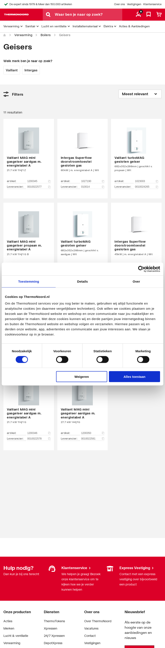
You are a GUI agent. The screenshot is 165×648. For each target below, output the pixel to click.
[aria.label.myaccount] (138, 14)
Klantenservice (152, 4)
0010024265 (146, 186)
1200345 (38, 181)
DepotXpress (53, 643)
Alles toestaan (134, 376)
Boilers (46, 35)
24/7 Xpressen (54, 635)
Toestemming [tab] (28, 281)
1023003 (146, 181)
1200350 (92, 433)
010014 (92, 186)
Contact (90, 635)
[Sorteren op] (140, 94)
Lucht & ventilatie (15, 635)
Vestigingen (134, 4)
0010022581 (92, 438)
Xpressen (50, 628)
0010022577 (38, 186)
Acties (7, 621)
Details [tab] (82, 281)
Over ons (119, 4)
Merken (8, 628)
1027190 (92, 181)
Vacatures (91, 628)
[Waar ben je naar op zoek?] (88, 15)
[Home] (4, 35)
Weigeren (82, 376)
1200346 (38, 433)
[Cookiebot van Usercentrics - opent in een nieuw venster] (141, 269)
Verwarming (23, 35)
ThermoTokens (54, 621)
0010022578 (38, 438)
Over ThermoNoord (98, 621)
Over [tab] (136, 281)
